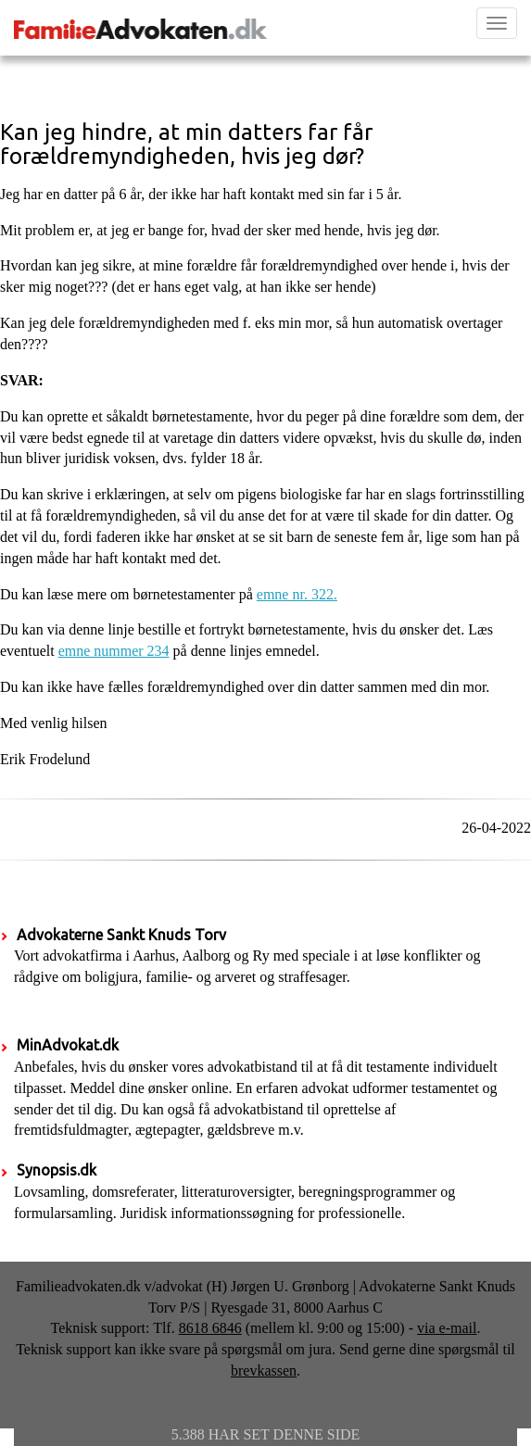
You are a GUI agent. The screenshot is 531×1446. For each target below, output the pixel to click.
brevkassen (264, 1370)
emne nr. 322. (297, 594)
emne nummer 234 (114, 651)
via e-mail (446, 1328)
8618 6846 (210, 1328)
